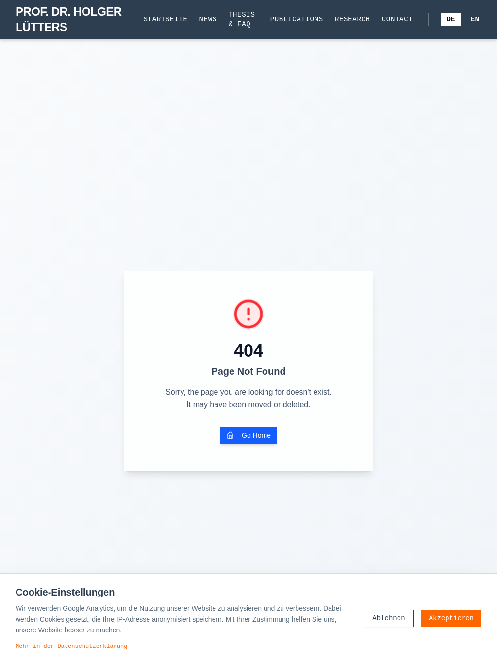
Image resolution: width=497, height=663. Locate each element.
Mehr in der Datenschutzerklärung (71, 646)
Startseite (166, 19)
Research (352, 19)
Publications (296, 19)
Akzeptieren (451, 618)
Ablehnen (388, 618)
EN (475, 19)
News (208, 19)
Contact (397, 19)
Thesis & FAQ (242, 19)
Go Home (248, 435)
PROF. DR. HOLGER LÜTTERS (68, 19)
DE (451, 19)
